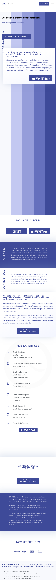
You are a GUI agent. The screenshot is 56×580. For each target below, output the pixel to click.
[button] (52, 3)
